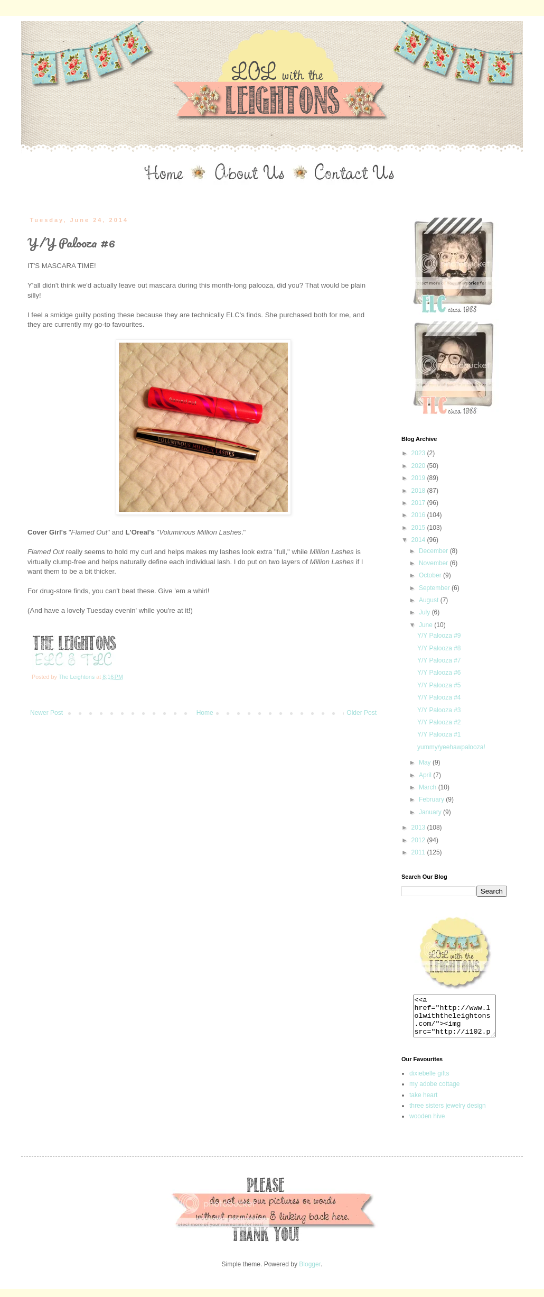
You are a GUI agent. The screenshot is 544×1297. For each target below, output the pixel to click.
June (426, 625)
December (434, 551)
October (431, 575)
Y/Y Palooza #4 (439, 697)
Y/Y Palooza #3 (439, 710)
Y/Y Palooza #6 (439, 672)
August (429, 600)
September (435, 588)
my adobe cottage (434, 1092)
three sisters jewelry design (447, 1113)
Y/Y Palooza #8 (439, 648)
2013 (419, 827)
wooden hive (427, 1124)
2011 (419, 852)
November (434, 563)
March (428, 787)
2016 (419, 515)
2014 (419, 540)
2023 (419, 453)
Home (204, 712)
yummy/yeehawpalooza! (451, 747)
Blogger (310, 1272)
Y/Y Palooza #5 (439, 685)
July (425, 612)
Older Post (361, 712)
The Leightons (77, 677)
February (432, 799)
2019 (419, 478)
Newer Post (46, 712)
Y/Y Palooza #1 (439, 734)
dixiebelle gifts (429, 1081)
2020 (419, 466)
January (431, 812)
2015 (419, 527)
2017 (419, 503)
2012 (419, 840)
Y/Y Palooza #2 (439, 722)
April (426, 775)
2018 (419, 490)
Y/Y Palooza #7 (439, 660)
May (426, 762)
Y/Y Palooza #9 (439, 635)
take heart (423, 1103)
